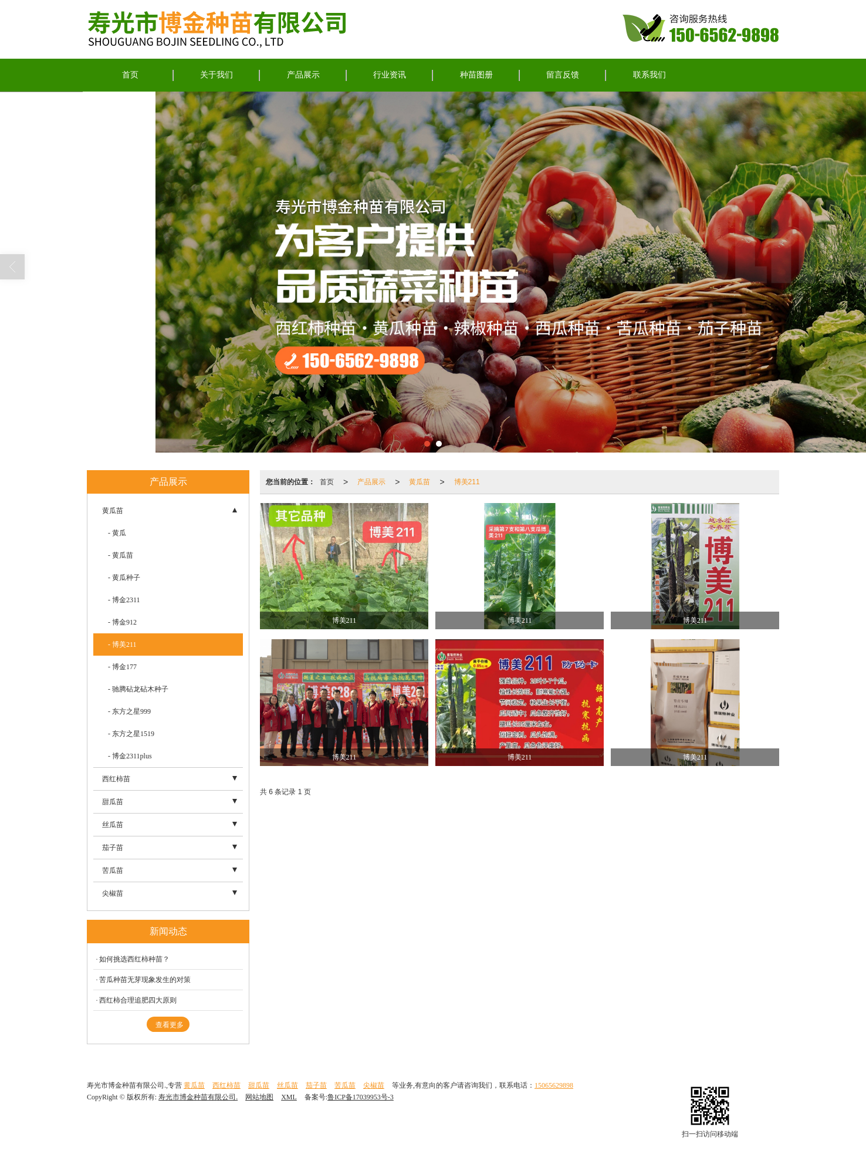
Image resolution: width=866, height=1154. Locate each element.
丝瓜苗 (112, 825)
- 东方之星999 (129, 711)
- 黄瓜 (117, 533)
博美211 (467, 482)
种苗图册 (476, 74)
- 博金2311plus (130, 756)
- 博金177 (122, 667)
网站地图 (259, 1097)
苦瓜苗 (112, 870)
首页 (130, 74)
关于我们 (216, 74)
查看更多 (169, 1025)
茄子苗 (112, 847)
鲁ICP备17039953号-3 (360, 1097)
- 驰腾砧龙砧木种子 (138, 689)
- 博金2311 (124, 600)
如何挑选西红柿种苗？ (134, 959)
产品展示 (303, 74)
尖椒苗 (112, 893)
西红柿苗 (116, 779)
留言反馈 (562, 74)
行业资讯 (389, 74)
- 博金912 (122, 622)
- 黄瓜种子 (124, 577)
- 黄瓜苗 (120, 555)
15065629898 (554, 1085)
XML (289, 1097)
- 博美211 (122, 644)
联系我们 (649, 74)
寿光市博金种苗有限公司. (198, 1097)
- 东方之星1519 (131, 734)
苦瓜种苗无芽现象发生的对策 (145, 980)
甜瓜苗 (112, 802)
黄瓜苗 (419, 482)
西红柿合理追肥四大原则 (138, 1000)
